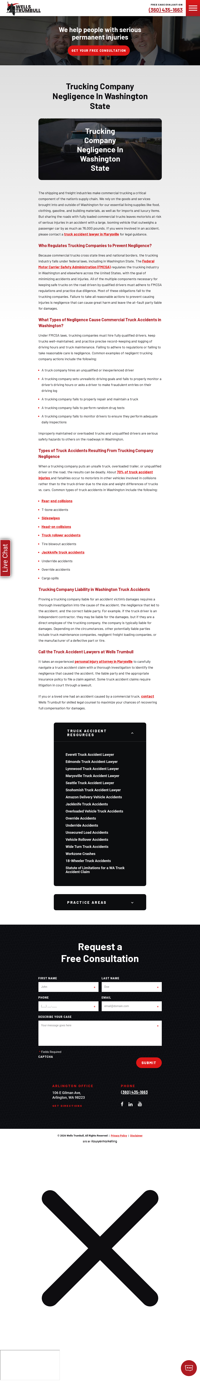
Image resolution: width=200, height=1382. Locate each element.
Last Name (110, 978)
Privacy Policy (119, 1135)
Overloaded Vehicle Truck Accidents (94, 811)
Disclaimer (136, 1135)
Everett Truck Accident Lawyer (90, 754)
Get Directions (67, 1105)
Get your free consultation (99, 50)
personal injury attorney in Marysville (104, 661)
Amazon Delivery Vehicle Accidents (94, 797)
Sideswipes (51, 518)
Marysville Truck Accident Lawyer (92, 776)
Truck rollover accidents (61, 535)
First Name (47, 978)
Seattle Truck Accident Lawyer (90, 783)
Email (106, 997)
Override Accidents (81, 818)
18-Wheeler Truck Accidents (88, 861)
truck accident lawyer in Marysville (91, 234)
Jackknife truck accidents (63, 552)
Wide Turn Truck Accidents (87, 847)
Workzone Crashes (80, 854)
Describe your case (55, 1016)
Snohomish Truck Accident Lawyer (93, 790)
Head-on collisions (56, 526)
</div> (30, 1365)
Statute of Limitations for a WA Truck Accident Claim (95, 870)
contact (147, 696)
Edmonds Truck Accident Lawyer (92, 762)
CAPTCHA (45, 1056)
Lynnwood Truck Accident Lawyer (92, 769)
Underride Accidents (82, 825)
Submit (148, 1063)
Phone (43, 997)
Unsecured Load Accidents (87, 832)
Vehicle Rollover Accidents (87, 839)
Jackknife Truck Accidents (87, 804)
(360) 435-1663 (166, 10)
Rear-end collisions (57, 501)
